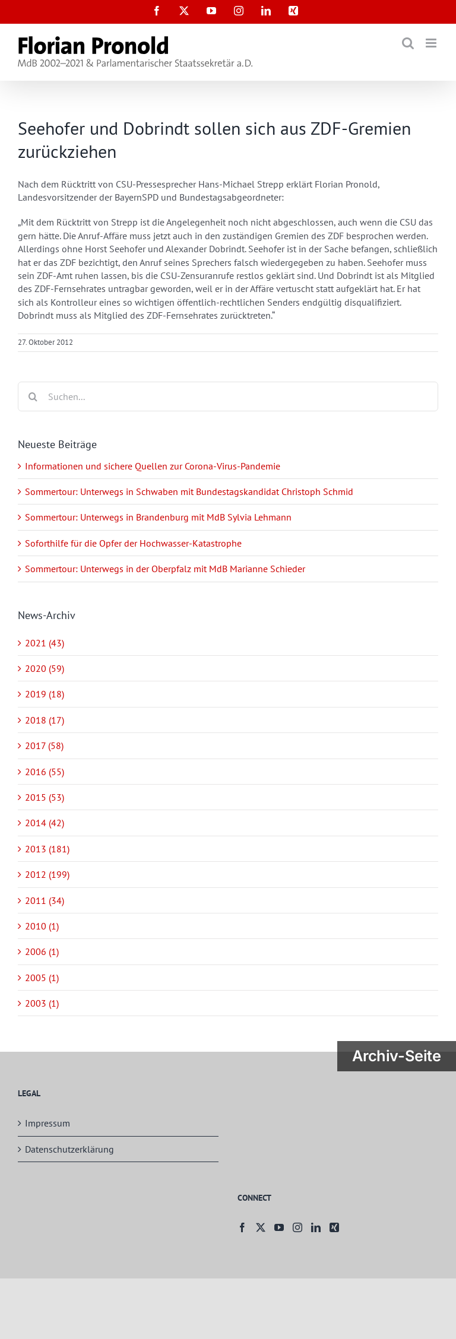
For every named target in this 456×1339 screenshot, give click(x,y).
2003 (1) (42, 1003)
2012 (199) (47, 874)
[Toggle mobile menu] (432, 43)
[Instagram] (297, 1227)
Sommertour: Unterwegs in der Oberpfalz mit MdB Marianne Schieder (165, 569)
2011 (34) (44, 900)
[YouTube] (279, 1227)
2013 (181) (47, 849)
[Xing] (334, 1227)
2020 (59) (44, 668)
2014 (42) (44, 823)
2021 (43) (44, 643)
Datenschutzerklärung (69, 1149)
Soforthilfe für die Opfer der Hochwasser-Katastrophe (133, 543)
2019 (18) (44, 694)
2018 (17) (44, 720)
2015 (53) (44, 797)
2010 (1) (42, 926)
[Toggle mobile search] (408, 43)
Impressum (47, 1123)
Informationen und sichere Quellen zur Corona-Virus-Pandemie (152, 466)
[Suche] (33, 396)
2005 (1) (42, 977)
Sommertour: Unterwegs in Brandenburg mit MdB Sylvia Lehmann (158, 517)
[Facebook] (242, 1227)
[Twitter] (260, 1227)
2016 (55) (44, 772)
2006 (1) (42, 951)
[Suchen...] (228, 396)
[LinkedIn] (316, 1227)
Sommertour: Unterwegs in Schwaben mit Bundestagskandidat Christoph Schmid (189, 491)
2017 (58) (44, 745)
